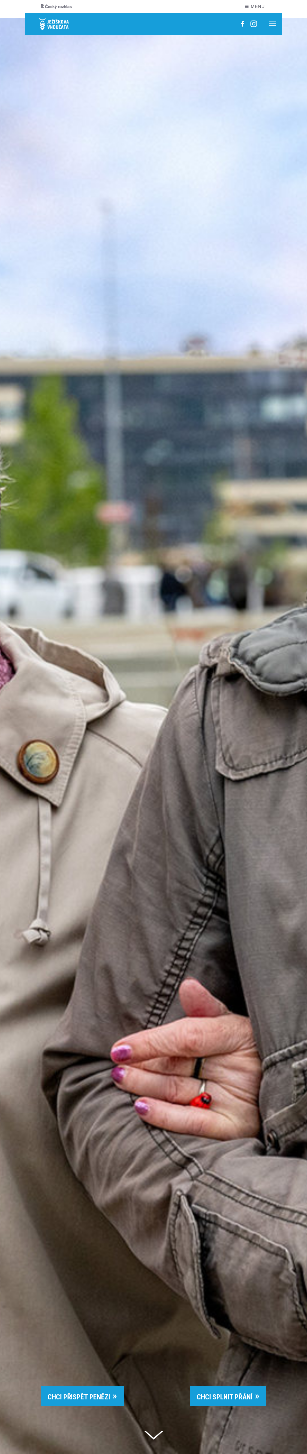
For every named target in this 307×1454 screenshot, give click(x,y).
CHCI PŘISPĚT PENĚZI (79, 1397)
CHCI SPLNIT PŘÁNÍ (224, 1397)
